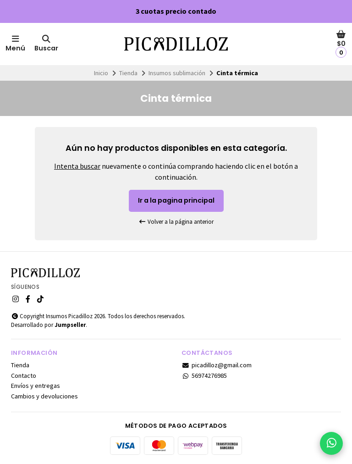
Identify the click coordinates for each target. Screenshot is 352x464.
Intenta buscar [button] (77, 166)
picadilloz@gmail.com (217, 365)
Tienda (128, 73)
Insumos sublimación (176, 73)
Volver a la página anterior (176, 222)
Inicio (101, 73)
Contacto (23, 375)
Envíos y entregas (35, 385)
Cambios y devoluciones (44, 396)
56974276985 (204, 375)
